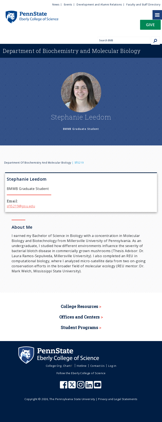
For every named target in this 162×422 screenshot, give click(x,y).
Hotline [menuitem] (81, 366)
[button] (150, 26)
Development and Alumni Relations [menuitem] (99, 4)
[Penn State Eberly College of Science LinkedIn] (89, 387)
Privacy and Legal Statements (117, 399)
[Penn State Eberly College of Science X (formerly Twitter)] (72, 387)
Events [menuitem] (68, 4)
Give (150, 24)
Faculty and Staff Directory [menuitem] (143, 4)
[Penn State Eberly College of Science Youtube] (98, 387)
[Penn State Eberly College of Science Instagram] (81, 387)
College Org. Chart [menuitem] (59, 366)
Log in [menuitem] (112, 366)
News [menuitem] (55, 4)
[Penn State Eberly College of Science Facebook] (64, 387)
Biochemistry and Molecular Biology (72, 50)
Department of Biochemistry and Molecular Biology (37, 162)
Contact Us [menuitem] (97, 366)
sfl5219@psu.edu (21, 206)
